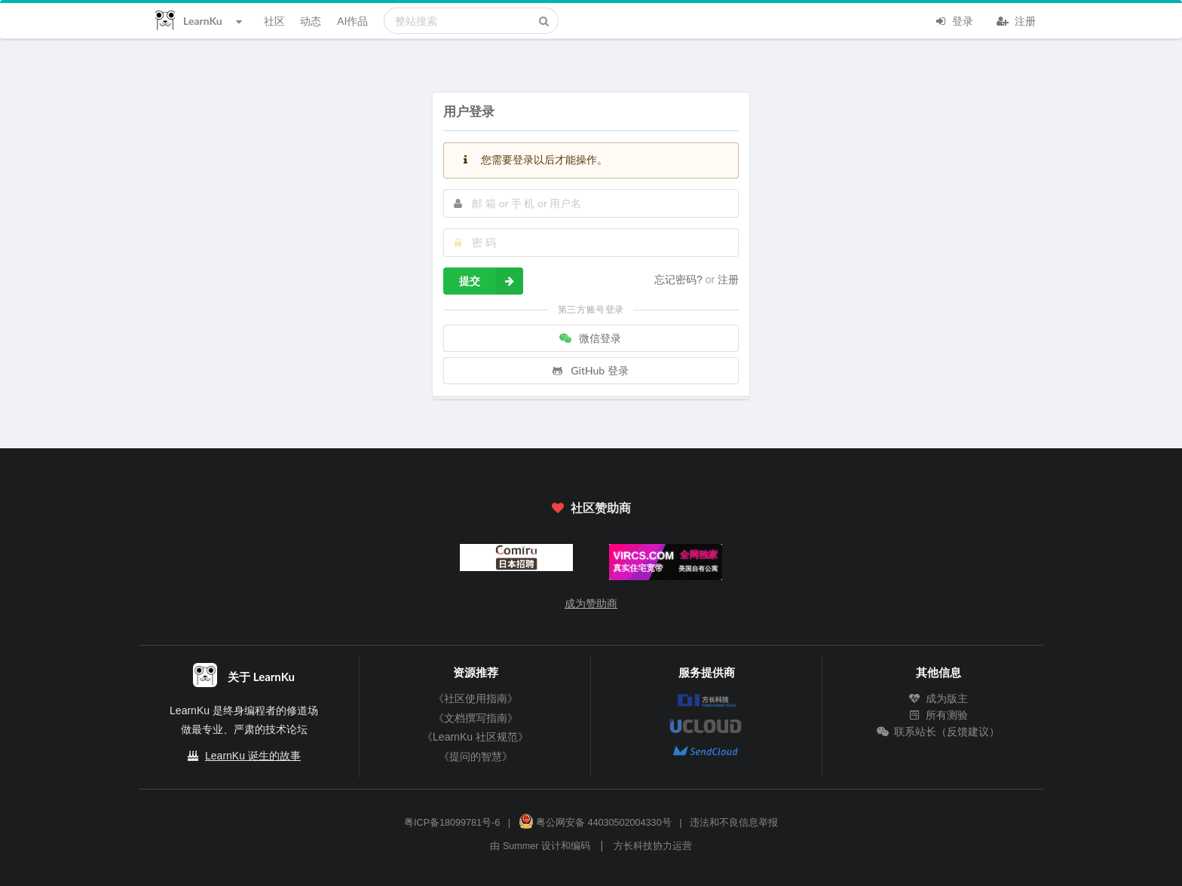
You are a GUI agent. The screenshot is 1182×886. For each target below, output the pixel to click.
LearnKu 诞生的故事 (253, 756)
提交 (491, 281)
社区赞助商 (591, 507)
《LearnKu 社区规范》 (475, 737)
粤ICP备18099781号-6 (452, 822)
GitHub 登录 (589, 370)
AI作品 (352, 20)
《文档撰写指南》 (475, 718)
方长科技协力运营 (653, 846)
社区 (274, 20)
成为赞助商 (591, 603)
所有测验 (938, 715)
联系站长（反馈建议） (938, 732)
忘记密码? (680, 279)
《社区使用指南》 (475, 698)
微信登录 (589, 337)
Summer (521, 846)
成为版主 (938, 698)
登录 (953, 19)
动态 (310, 20)
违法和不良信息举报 (734, 822)
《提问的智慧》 (476, 756)
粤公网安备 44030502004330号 (595, 822)
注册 (1016, 19)
